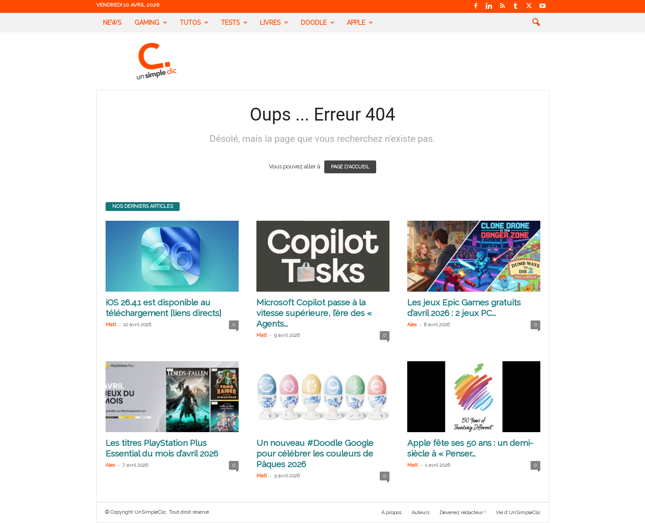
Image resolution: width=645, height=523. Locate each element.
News (112, 22)
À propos (391, 512)
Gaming (150, 22)
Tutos (194, 22)
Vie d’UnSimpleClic (518, 512)
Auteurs (420, 512)
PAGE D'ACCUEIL (350, 167)
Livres (274, 22)
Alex (412, 325)
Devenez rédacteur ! (463, 512)
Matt (111, 325)
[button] (536, 22)
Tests (234, 22)
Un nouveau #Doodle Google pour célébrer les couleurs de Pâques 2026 (315, 453)
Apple (360, 22)
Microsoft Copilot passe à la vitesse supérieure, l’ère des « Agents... (314, 312)
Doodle (317, 22)
